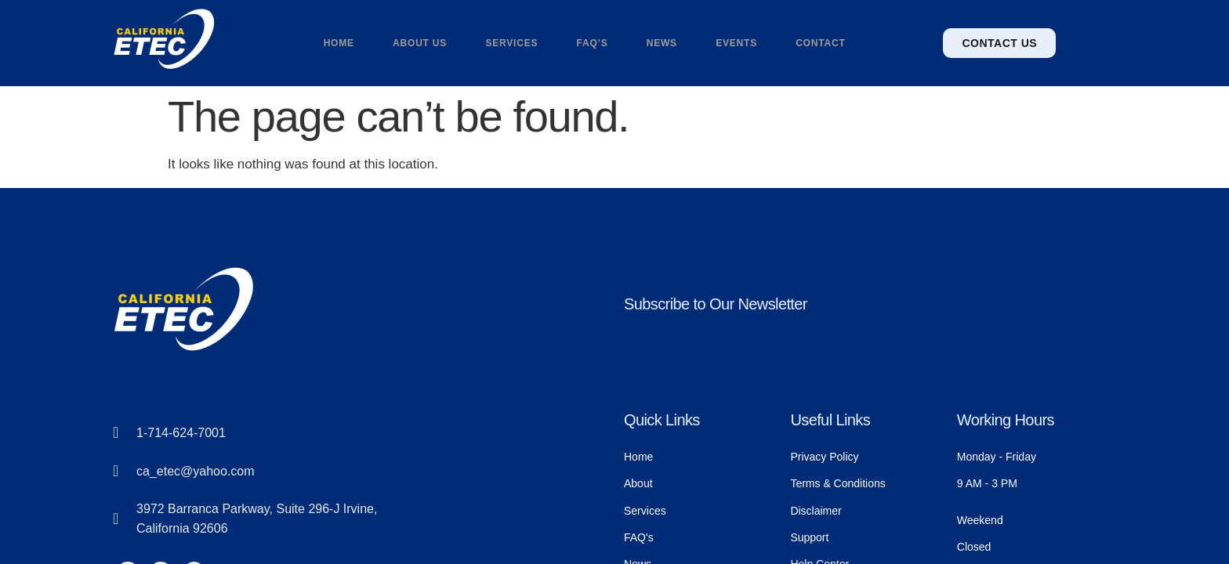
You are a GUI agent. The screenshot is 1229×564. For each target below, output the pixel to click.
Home (336, 43)
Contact (822, 43)
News (662, 43)
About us (419, 43)
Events (738, 43)
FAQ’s (591, 43)
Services (511, 43)
